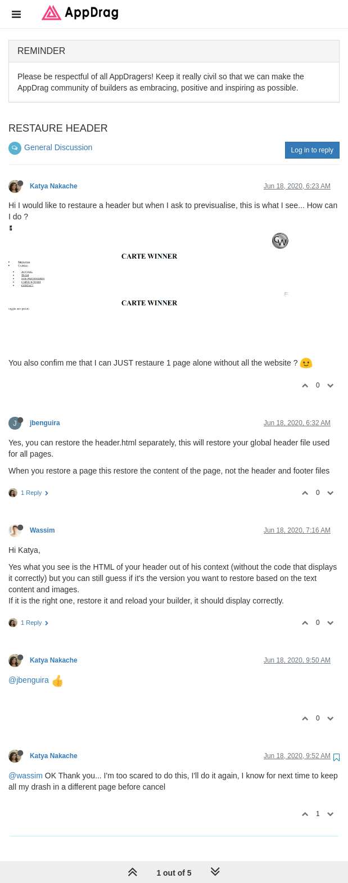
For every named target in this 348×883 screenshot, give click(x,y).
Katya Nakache (54, 186)
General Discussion (58, 147)
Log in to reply (312, 150)
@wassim (25, 775)
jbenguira (45, 423)
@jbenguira (28, 679)
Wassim (42, 530)
